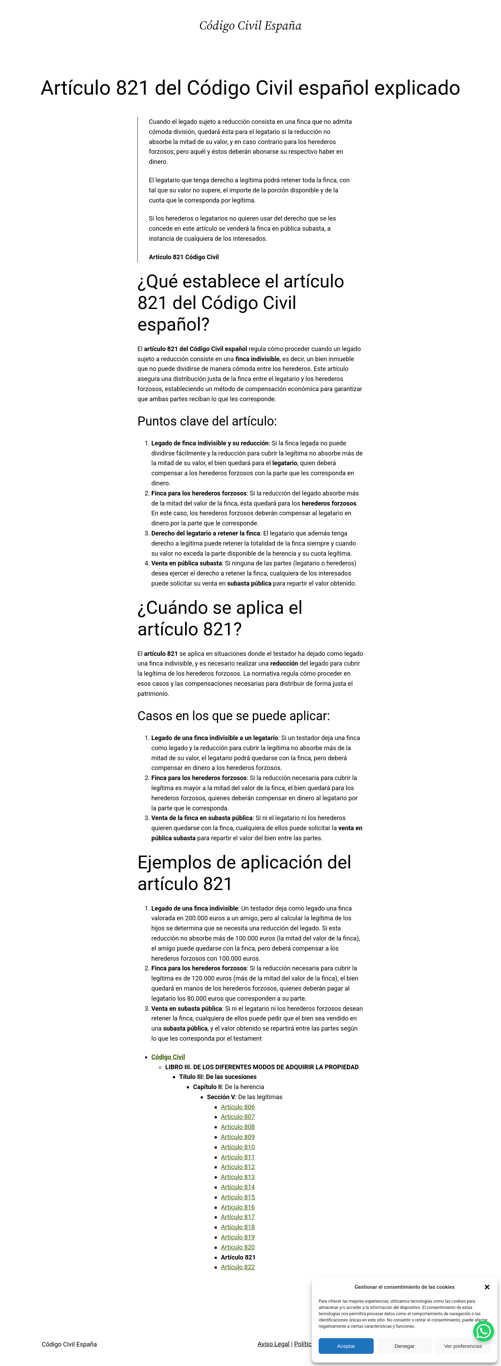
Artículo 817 (238, 1217)
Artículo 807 (238, 1116)
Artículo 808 (238, 1126)
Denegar (405, 1346)
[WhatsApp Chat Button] (483, 1331)
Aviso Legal (273, 1344)
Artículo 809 (238, 1137)
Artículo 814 (238, 1187)
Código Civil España (250, 25)
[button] (487, 1287)
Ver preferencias (463, 1346)
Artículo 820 (238, 1247)
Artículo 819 (238, 1237)
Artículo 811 (238, 1157)
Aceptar (346, 1346)
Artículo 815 (238, 1197)
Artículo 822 (238, 1267)
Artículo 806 (238, 1107)
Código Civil (168, 1057)
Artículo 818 (238, 1227)
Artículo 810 (238, 1147)
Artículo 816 (238, 1207)
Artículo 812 (238, 1166)
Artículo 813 (238, 1177)
